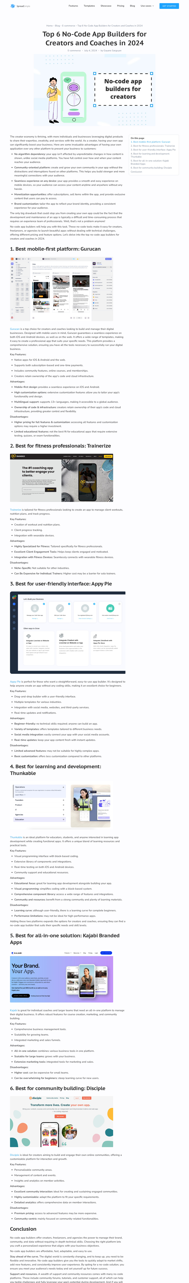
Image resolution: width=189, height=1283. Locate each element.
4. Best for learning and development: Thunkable (150, 155)
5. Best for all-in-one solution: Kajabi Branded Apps (150, 162)
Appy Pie (15, 681)
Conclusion (136, 171)
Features (73, 5)
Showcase (106, 5)
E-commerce (68, 25)
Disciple (14, 1155)
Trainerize (15, 509)
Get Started (169, 6)
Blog (132, 5)
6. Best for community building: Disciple (151, 167)
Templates (89, 5)
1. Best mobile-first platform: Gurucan (150, 141)
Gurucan (15, 329)
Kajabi (13, 1010)
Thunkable (16, 837)
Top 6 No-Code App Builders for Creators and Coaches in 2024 (110, 25)
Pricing (120, 5)
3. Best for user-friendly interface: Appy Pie (153, 149)
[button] (147, 6)
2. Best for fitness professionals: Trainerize (153, 145)
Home (49, 25)
